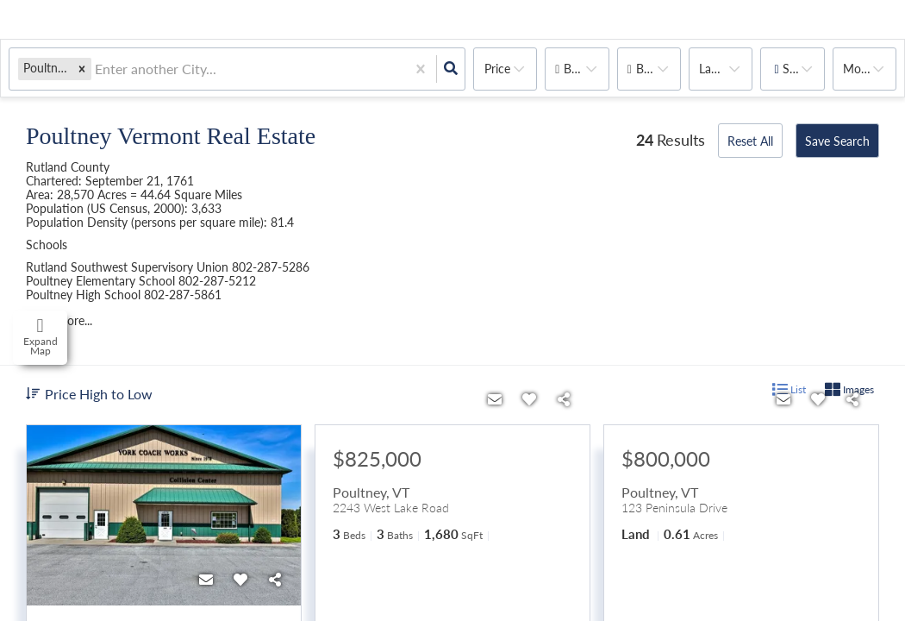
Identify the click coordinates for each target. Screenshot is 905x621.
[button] (81, 68)
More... (861, 68)
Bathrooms (658, 68)
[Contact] (206, 579)
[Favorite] (240, 579)
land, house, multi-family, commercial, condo (725, 68)
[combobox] (96, 69)
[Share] (275, 579)
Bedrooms (586, 68)
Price (497, 68)
